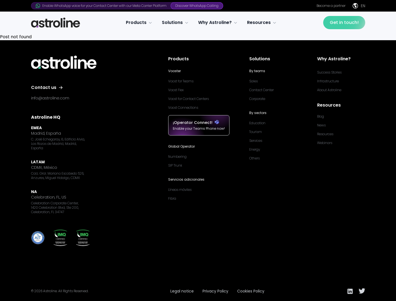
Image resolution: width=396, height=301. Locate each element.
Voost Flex (176, 90)
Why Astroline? (218, 22)
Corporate (257, 98)
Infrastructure (328, 81)
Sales (253, 81)
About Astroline (329, 90)
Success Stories (329, 72)
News (321, 125)
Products (139, 22)
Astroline (50, 291)
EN (358, 5)
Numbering (177, 156)
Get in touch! (344, 22)
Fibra (172, 198)
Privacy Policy (215, 291)
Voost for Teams (180, 81)
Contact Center (261, 90)
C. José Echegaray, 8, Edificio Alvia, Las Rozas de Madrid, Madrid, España (58, 143)
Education (257, 123)
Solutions (175, 22)
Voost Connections (183, 107)
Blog (320, 116)
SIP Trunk (175, 165)
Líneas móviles (180, 189)
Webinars (324, 142)
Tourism (255, 131)
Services (255, 140)
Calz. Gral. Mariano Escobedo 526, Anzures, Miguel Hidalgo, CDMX (57, 175)
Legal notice (182, 291)
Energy (254, 149)
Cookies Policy (250, 291)
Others (254, 158)
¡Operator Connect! (199, 122)
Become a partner (331, 6)
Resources (262, 22)
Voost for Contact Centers (188, 98)
